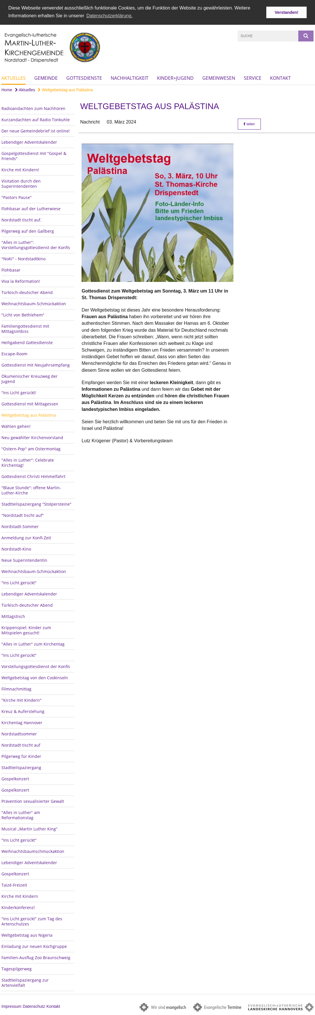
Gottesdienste (84, 78)
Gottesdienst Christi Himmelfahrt (33, 476)
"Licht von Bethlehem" (22, 314)
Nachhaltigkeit (129, 78)
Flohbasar (10, 269)
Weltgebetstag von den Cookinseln (34, 677)
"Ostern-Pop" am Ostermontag (31, 448)
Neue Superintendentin (24, 560)
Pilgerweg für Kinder (21, 756)
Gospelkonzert (15, 778)
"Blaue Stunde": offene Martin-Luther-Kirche (31, 490)
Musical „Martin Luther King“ (29, 828)
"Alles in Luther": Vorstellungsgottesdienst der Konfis (35, 244)
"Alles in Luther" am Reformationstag (20, 814)
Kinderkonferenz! (18, 907)
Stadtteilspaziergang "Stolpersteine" (36, 503)
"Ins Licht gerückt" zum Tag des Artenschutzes (31, 921)
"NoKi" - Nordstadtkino (23, 258)
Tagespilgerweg (16, 968)
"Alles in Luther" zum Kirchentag (33, 643)
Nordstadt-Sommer (20, 526)
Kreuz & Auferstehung (22, 711)
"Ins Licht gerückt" (19, 582)
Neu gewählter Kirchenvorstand (32, 437)
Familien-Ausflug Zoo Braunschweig (35, 957)
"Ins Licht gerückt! (18, 392)
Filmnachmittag (16, 688)
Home (6, 89)
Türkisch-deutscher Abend (27, 292)
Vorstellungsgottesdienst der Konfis (35, 666)
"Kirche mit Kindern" (21, 700)
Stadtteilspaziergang (21, 767)
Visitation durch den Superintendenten (21, 183)
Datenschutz (34, 1006)
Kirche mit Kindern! (20, 169)
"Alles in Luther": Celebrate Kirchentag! (27, 462)
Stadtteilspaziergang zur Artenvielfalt (25, 982)
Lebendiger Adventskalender (29, 142)
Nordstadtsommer (19, 733)
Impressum (11, 1006)
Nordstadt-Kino (16, 548)
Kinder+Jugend (175, 78)
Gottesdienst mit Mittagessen (29, 403)
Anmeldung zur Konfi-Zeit (26, 537)
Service (252, 78)
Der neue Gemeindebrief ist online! (35, 130)
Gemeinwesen (218, 78)
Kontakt (280, 78)
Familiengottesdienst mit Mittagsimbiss (25, 328)
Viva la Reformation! (20, 281)
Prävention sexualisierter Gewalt (32, 801)
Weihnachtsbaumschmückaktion (32, 851)
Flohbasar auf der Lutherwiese (31, 208)
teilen (249, 124)
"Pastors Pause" (16, 197)
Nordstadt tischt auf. (21, 219)
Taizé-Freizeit (14, 884)
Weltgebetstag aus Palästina (65, 89)
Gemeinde (46, 78)
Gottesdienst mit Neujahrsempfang (35, 364)
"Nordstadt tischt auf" (22, 515)
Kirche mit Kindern (19, 896)
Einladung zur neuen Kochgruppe (34, 946)
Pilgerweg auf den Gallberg (27, 231)
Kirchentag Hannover (21, 722)
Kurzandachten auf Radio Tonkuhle (35, 119)
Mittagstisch (13, 616)
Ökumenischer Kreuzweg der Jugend (29, 378)
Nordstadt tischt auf (20, 745)
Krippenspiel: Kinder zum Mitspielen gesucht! (26, 630)
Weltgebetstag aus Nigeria (26, 935)
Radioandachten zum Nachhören (33, 108)
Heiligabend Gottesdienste (27, 342)
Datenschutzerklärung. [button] (109, 15)
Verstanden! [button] (286, 12)
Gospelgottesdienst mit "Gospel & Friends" (33, 155)
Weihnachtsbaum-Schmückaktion (33, 303)
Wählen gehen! (16, 426)
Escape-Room (14, 353)
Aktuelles (13, 78)
